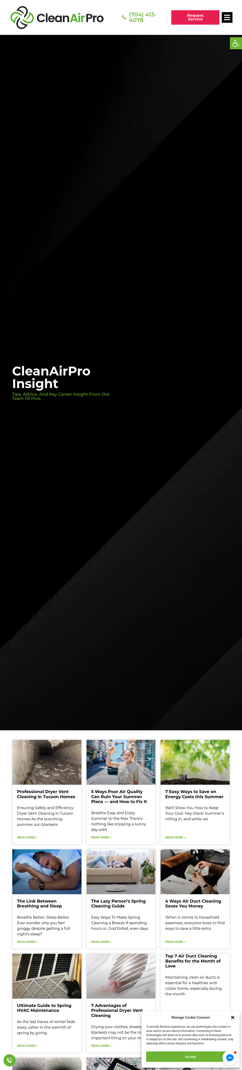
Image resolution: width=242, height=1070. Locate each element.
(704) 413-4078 (142, 17)
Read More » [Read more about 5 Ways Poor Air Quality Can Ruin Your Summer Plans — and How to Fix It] (101, 837)
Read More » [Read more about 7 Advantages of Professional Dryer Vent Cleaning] (101, 1045)
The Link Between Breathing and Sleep (39, 904)
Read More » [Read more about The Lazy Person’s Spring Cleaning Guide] (101, 942)
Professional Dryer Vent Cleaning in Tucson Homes (46, 794)
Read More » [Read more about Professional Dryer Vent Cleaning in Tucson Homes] (27, 837)
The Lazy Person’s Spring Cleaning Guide (118, 904)
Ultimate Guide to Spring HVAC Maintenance (44, 1008)
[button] (236, 43)
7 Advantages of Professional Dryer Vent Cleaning (117, 1010)
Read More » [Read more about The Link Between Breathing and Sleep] (27, 942)
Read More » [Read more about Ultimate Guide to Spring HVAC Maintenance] (27, 1045)
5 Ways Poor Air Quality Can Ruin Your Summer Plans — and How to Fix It (119, 796)
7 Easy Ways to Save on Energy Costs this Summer (194, 794)
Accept (190, 1057)
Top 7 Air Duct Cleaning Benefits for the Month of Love (193, 961)
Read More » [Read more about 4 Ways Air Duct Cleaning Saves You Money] (175, 942)
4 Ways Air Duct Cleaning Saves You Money (193, 904)
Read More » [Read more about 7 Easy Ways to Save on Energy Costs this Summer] (175, 837)
